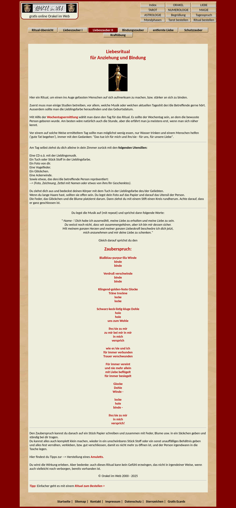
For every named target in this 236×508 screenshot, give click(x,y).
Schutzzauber (193, 30)
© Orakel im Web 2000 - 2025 (118, 476)
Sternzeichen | (156, 501)
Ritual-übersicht (42, 30)
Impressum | (114, 501)
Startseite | (65, 501)
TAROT (152, 10)
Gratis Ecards (176, 501)
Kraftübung (118, 35)
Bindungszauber (133, 30)
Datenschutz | (134, 501)
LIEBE (203, 5)
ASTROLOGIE (152, 15)
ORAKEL (178, 5)
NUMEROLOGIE (178, 10)
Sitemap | (81, 501)
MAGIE (203, 10)
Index (152, 5)
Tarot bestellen (178, 20)
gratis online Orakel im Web (49, 10)
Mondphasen (153, 20)
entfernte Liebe (163, 30)
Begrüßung (178, 15)
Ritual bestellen (204, 20)
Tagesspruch (204, 15)
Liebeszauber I (72, 30)
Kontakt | (96, 501)
